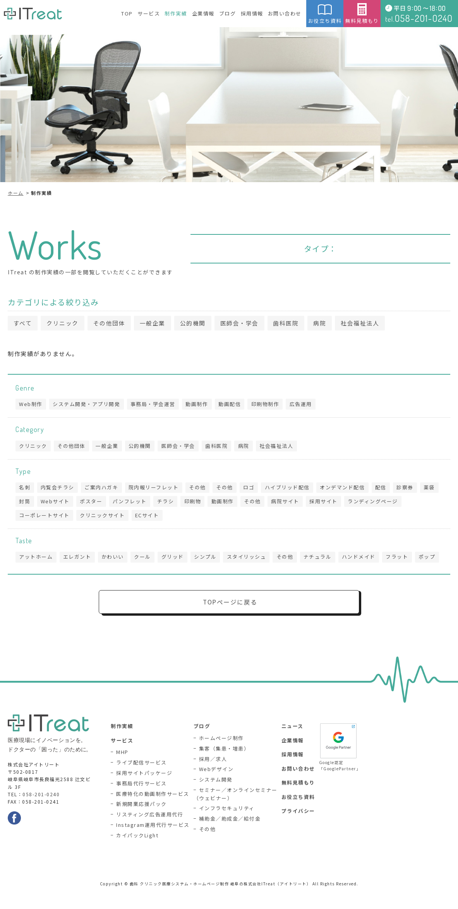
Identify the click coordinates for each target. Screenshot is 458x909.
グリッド (175, 559)
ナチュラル (322, 559)
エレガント (78, 559)
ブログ (227, 13)
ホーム (16, 192)
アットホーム (36, 559)
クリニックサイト (103, 517)
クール (144, 559)
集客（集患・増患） (224, 766)
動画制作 (199, 404)
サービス (148, 13)
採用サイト (351, 503)
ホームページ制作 (221, 756)
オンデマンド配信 (347, 489)
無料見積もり (362, 13)
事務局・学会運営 (154, 404)
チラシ (190, 503)
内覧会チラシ (58, 489)
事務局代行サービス (141, 801)
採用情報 (252, 13)
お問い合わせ (285, 13)
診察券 (411, 489)
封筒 (47, 503)
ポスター (114, 503)
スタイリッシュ (250, 559)
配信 (386, 489)
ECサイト (149, 517)
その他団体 (111, 323)
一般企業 (155, 323)
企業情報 (203, 13)
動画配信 (232, 404)
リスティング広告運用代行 (149, 833)
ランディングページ (401, 503)
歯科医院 (291, 323)
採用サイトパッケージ (144, 791)
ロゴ (252, 489)
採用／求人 (213, 777)
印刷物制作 (268, 404)
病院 (326, 323)
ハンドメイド (364, 559)
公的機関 (196, 323)
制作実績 (176, 13)
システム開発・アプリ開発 (87, 404)
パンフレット (154, 503)
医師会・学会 (244, 323)
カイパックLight (137, 853)
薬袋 (25, 503)
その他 (200, 489)
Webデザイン (216, 787)
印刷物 (217, 503)
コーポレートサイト (44, 517)
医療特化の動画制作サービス (152, 812)
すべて (23, 323)
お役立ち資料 (324, 13)
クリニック (64, 323)
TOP (127, 13)
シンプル (208, 559)
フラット (403, 559)
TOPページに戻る (230, 619)
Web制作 (31, 404)
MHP (122, 770)
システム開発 (216, 797)
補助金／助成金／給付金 (230, 837)
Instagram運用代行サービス (153, 843)
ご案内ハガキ (103, 489)
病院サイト (312, 503)
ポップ (27, 574)
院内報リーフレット (155, 489)
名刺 (25, 489)
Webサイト (78, 503)
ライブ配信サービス (141, 781)
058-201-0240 (41, 812)
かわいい (114, 559)
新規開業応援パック (141, 822)
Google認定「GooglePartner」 (338, 765)
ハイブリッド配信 (291, 489)
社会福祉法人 (367, 323)
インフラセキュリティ (227, 826)
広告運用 (304, 404)
